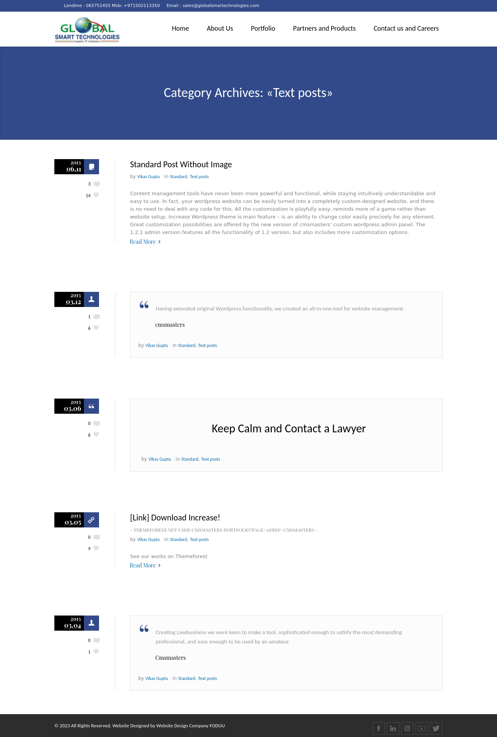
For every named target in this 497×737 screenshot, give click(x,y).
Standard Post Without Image (181, 164)
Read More (143, 241)
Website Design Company (182, 725)
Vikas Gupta (148, 176)
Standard (178, 176)
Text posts (199, 176)
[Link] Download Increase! (175, 517)
